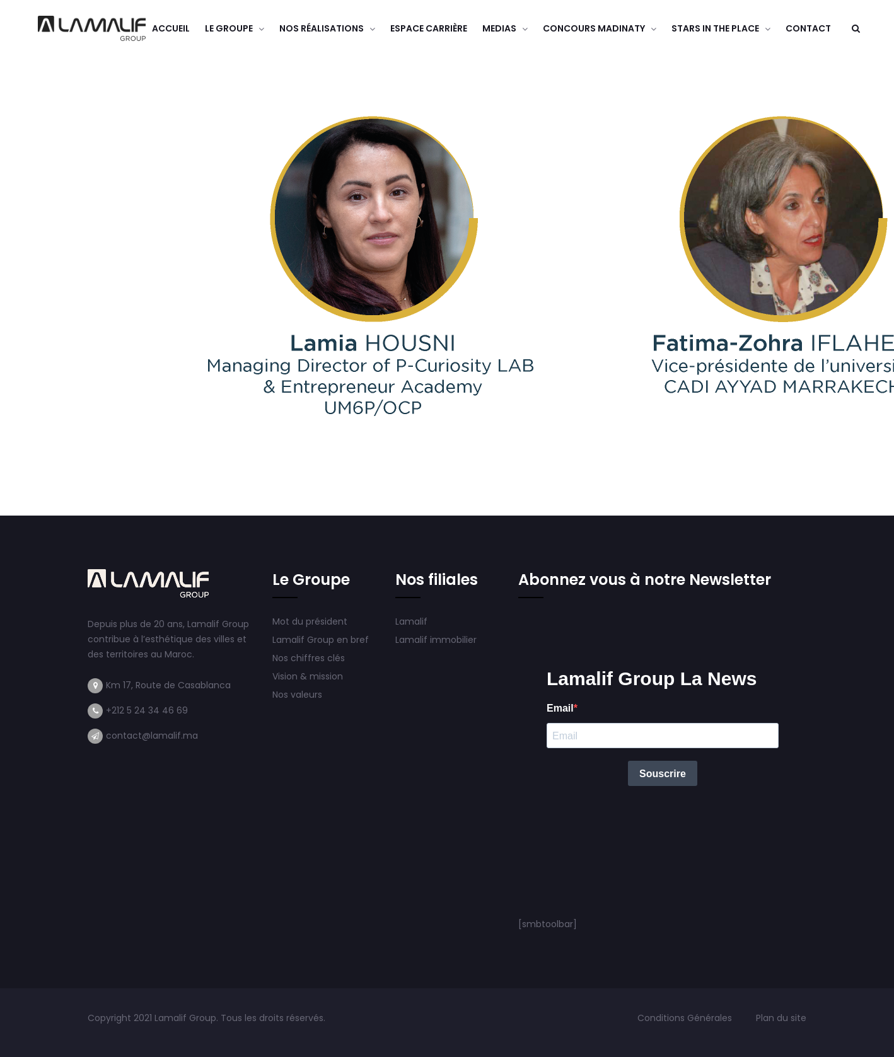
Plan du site (781, 1018)
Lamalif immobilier (436, 639)
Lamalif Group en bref (320, 639)
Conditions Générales (685, 1018)
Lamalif (411, 621)
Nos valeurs (298, 694)
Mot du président (309, 621)
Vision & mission (308, 676)
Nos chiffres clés (308, 658)
